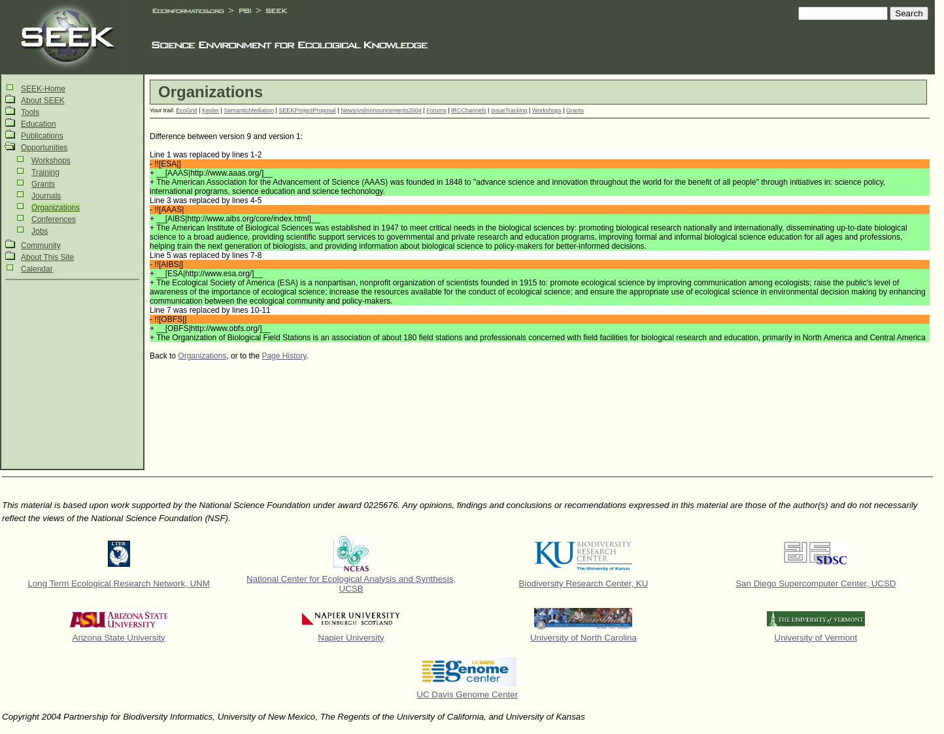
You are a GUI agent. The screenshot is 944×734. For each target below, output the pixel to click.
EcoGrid (186, 110)
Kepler (210, 110)
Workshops (51, 160)
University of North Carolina (583, 638)
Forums (436, 110)
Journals (46, 195)
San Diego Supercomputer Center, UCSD (815, 583)
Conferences (53, 219)
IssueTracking (509, 110)
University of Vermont (816, 638)
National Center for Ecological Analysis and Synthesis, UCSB (351, 584)
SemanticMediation (249, 110)
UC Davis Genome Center (467, 694)
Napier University (351, 638)
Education (38, 124)
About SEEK (43, 100)
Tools (30, 112)
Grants (43, 184)
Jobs (39, 231)
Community (41, 245)
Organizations (55, 207)
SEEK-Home (43, 88)
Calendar (37, 269)
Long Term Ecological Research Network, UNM (119, 583)
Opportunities (44, 147)
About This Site (47, 257)
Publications (42, 135)
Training (45, 172)
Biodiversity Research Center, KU (584, 583)
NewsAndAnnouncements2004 (381, 110)
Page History (283, 355)
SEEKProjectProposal (307, 110)
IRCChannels (468, 110)
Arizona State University (119, 638)
